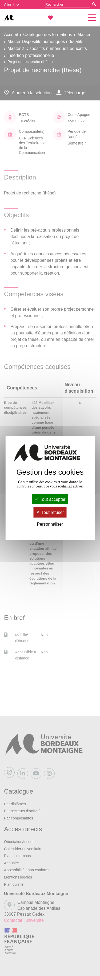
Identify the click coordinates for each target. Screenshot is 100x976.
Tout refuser (50, 512)
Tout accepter (49, 499)
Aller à (11, 4)
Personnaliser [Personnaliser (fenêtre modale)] (50, 524)
